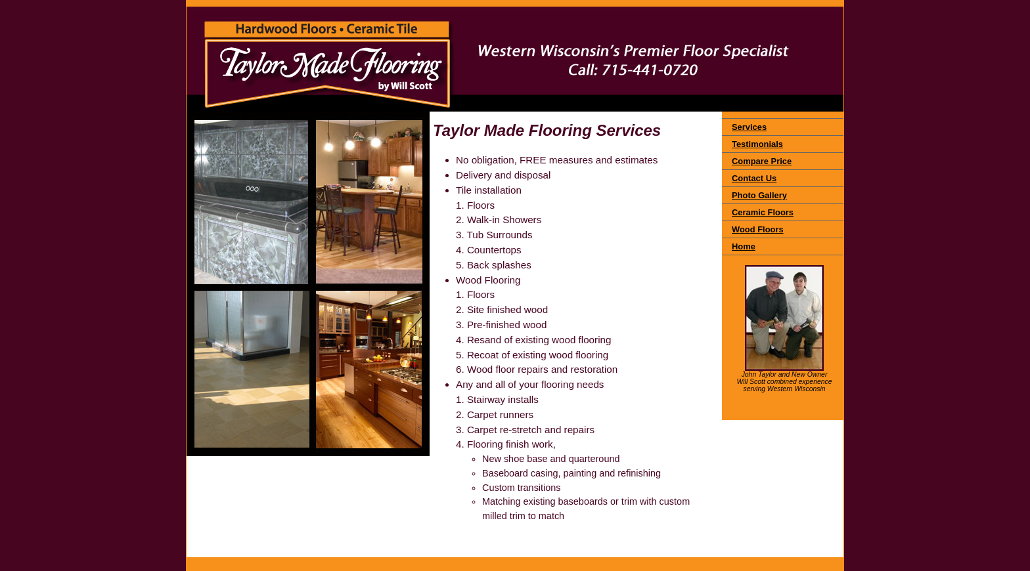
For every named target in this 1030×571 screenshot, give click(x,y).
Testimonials (757, 144)
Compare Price (762, 161)
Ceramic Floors (763, 212)
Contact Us (754, 178)
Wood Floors (758, 229)
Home (743, 246)
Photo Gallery (759, 195)
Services (749, 127)
